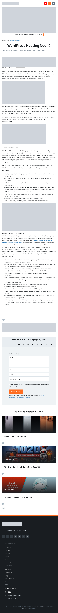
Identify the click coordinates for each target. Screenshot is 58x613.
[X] (9, 344)
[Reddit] (14, 344)
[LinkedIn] (19, 344)
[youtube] (15, 536)
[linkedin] (19, 536)
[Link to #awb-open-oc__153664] (53, 3)
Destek (18, 40)
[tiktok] (11, 536)
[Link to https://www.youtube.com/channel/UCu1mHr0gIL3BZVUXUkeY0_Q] (45, 3)
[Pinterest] (37, 344)
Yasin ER (43, 606)
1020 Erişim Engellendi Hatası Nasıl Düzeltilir (22, 467)
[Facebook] (5, 344)
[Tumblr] (32, 344)
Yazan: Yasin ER (6, 50)
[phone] (27, 536)
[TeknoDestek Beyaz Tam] (12, 522)
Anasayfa (12, 40)
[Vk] (41, 344)
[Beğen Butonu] (3, 320)
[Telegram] (28, 344)
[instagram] (7, 536)
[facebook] (3, 536)
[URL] (29, 379)
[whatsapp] (23, 536)
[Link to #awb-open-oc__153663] (49, 3)
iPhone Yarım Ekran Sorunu (15, 436)
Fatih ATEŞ (36, 606)
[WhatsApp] (23, 344)
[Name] (29, 370)
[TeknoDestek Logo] (10, 2)
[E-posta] (51, 344)
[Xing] (46, 344)
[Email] (29, 375)
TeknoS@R (24, 608)
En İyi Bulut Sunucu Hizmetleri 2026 (18, 497)
